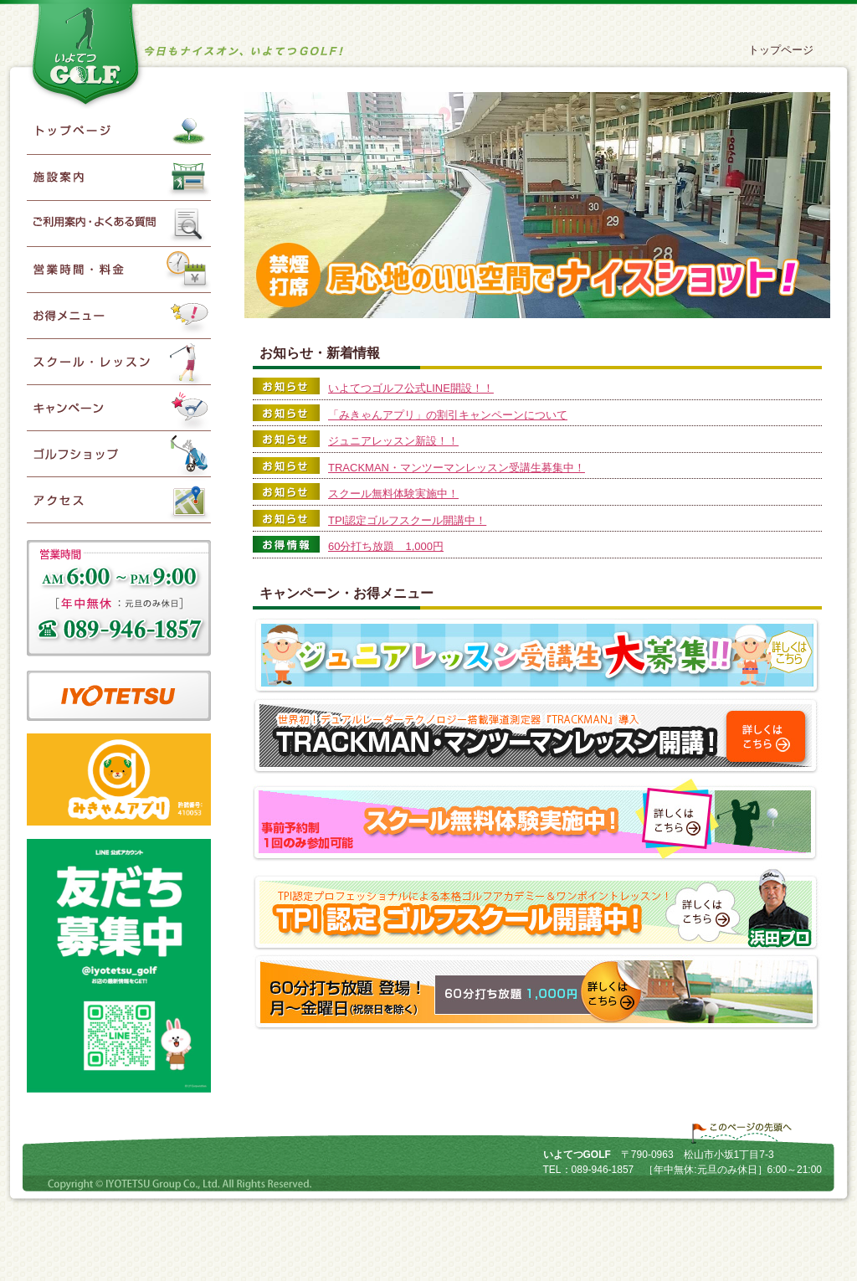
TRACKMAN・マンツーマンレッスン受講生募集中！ (456, 467)
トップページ (780, 50)
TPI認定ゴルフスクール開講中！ (407, 520)
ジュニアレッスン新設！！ (393, 441)
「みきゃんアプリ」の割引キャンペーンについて (447, 415)
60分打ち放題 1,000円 (386, 546)
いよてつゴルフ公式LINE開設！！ (411, 388)
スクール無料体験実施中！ (393, 493)
